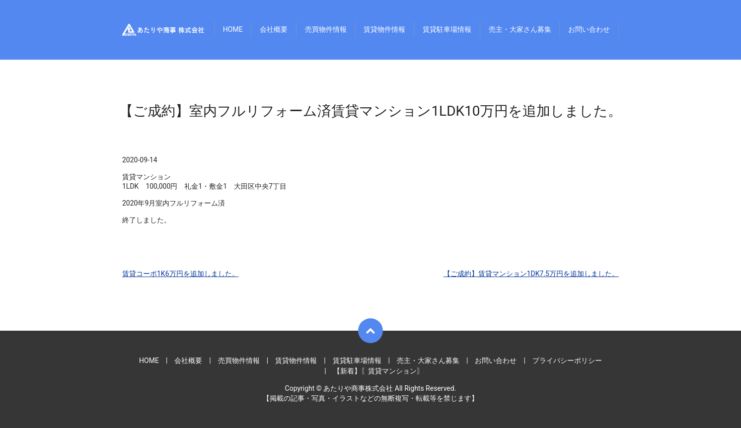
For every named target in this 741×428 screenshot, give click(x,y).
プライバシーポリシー (567, 360)
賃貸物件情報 (384, 30)
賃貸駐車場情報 (447, 30)
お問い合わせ (589, 30)
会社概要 (274, 30)
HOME (233, 30)
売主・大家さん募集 (520, 30)
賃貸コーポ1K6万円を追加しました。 (180, 274)
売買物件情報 (326, 30)
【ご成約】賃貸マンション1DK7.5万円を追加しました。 (531, 274)
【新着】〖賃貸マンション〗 (378, 371)
